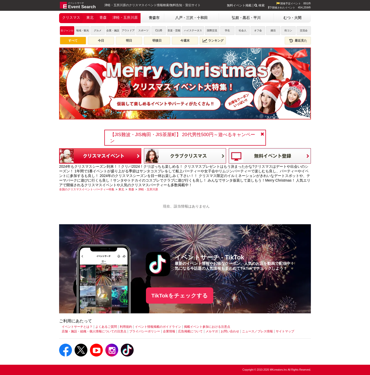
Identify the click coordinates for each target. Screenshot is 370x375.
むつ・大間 (292, 18)
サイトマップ (285, 331)
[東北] (121, 189)
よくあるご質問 (106, 327)
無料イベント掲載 (239, 5)
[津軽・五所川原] (148, 189)
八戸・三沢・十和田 (191, 18)
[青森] (131, 189)
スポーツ (143, 30)
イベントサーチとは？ (77, 327)
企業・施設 (112, 30)
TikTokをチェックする (179, 295)
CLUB (158, 30)
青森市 (154, 18)
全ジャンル (67, 30)
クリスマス (71, 17)
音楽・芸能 (174, 30)
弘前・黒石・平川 (246, 18)
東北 (90, 17)
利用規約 (126, 327)
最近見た (298, 40)
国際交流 (212, 30)
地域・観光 (82, 30)
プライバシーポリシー (144, 331)
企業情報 (169, 331)
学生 (227, 30)
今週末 (185, 40)
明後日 (157, 40)
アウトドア (128, 30)
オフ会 (258, 30)
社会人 (242, 30)
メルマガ (212, 331)
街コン (288, 30)
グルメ (97, 30)
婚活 (273, 30)
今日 (101, 40)
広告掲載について (190, 331)
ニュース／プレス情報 (257, 331)
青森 (103, 17)
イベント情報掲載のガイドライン (158, 327)
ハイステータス (193, 30)
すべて (73, 40)
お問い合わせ (230, 331)
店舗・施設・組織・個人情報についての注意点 (94, 331)
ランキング (213, 40)
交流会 (304, 30)
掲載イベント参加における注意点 (207, 327)
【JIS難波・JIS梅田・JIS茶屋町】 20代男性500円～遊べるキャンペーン (182, 137)
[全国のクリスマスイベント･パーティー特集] (86, 189)
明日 (129, 40)
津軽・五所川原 (125, 17)
